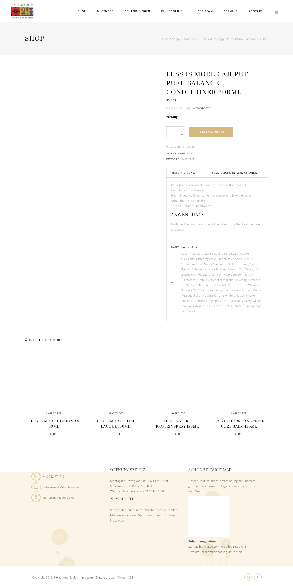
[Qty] (172, 131)
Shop (175, 39)
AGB (130, 577)
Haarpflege (190, 39)
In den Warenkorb (211, 132)
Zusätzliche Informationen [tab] (234, 172)
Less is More (189, 247)
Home (164, 39)
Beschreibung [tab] (183, 172)
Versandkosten (202, 108)
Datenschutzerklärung (110, 577)
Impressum (86, 577)
